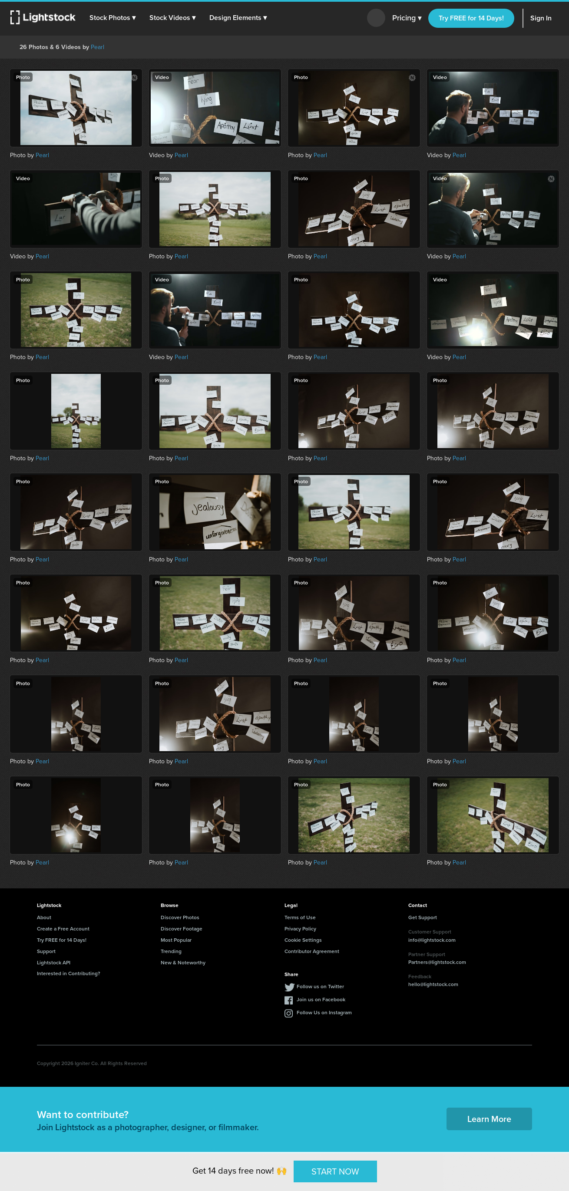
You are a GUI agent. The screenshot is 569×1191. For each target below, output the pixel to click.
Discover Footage (181, 928)
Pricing (406, 18)
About (44, 917)
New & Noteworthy (183, 962)
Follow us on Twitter (320, 986)
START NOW (335, 1171)
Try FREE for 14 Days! (471, 18)
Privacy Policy (300, 928)
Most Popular (176, 940)
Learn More (489, 1118)
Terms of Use (300, 917)
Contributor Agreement (311, 951)
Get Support (422, 917)
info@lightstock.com (432, 940)
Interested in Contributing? (68, 973)
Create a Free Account (63, 928)
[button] (112, 18)
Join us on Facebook (321, 999)
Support (46, 951)
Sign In (541, 18)
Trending (171, 951)
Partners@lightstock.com (437, 962)
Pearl (97, 47)
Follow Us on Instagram (324, 1012)
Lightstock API (53, 962)
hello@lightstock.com (433, 984)
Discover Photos (180, 917)
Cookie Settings (303, 940)
